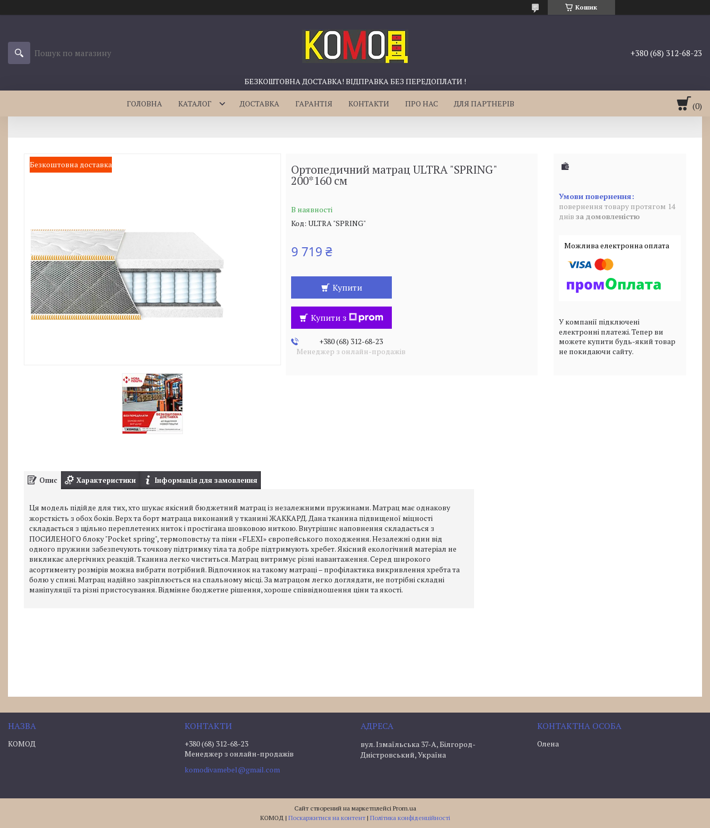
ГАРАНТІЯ (313, 103)
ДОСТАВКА (259, 103)
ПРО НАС (421, 103)
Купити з (347, 317)
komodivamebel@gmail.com (232, 770)
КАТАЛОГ (195, 103)
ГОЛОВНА (144, 103)
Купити (347, 287)
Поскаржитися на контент (326, 818)
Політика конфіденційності (410, 818)
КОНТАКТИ (368, 103)
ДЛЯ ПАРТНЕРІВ (484, 103)
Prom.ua (404, 808)
